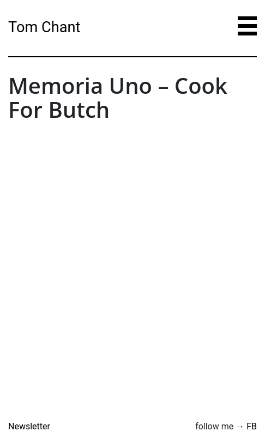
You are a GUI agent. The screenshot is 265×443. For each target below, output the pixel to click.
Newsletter (29, 426)
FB (251, 426)
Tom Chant (44, 27)
